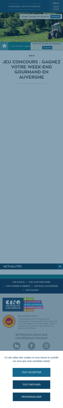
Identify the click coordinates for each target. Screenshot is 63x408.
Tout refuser (31, 384)
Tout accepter (31, 372)
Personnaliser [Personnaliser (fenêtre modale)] (31, 396)
